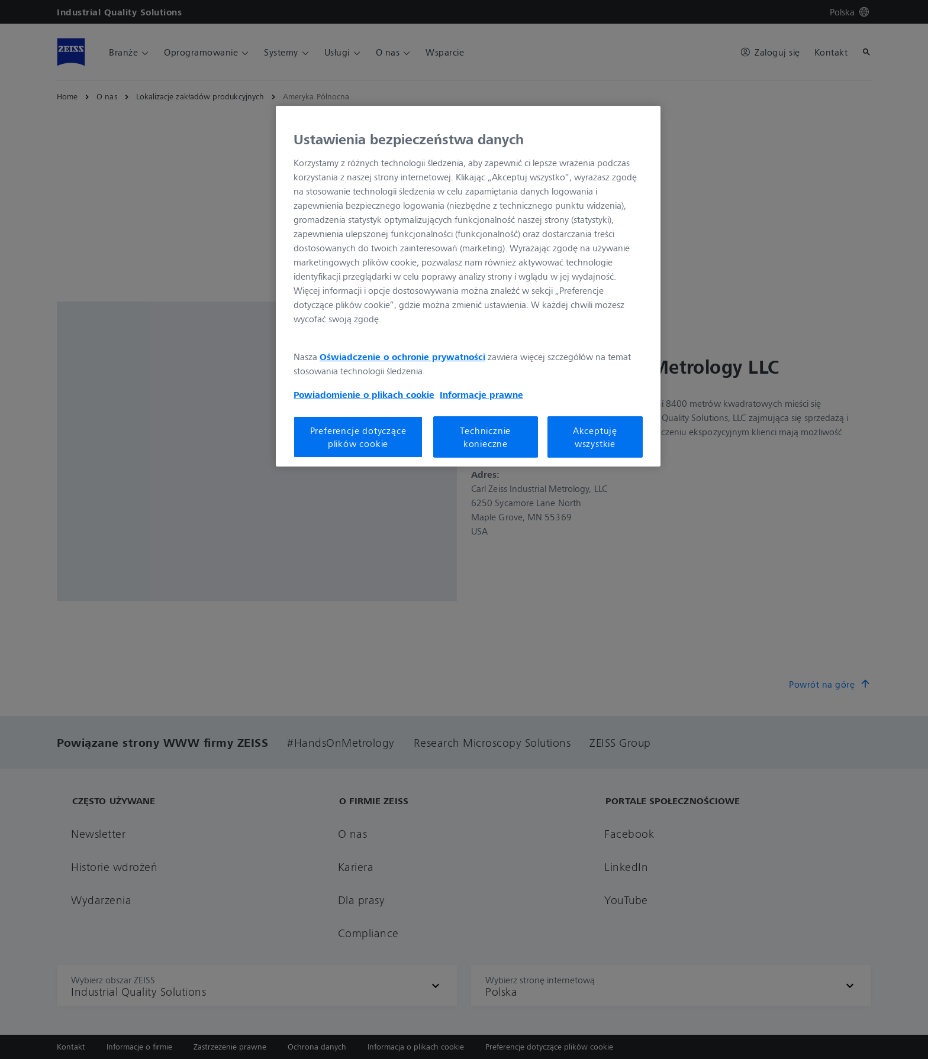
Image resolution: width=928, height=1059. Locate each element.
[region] (468, 286)
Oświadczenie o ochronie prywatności (402, 356)
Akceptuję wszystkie (595, 437)
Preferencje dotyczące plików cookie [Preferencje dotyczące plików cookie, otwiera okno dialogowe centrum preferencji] (358, 437)
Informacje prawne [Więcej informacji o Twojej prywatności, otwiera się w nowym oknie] (481, 394)
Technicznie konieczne (485, 437)
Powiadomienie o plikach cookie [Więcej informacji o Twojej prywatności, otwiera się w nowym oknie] (364, 394)
